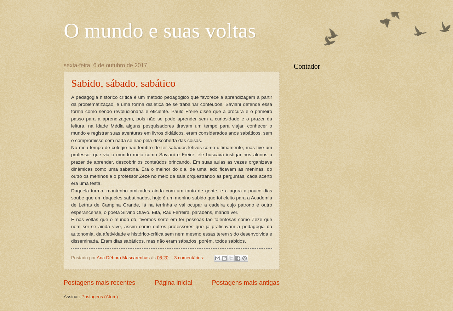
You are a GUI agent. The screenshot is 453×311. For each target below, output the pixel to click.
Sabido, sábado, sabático (123, 83)
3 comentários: (189, 257)
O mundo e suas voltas (160, 30)
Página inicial (173, 282)
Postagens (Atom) (99, 296)
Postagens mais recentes (99, 282)
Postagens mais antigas (246, 282)
